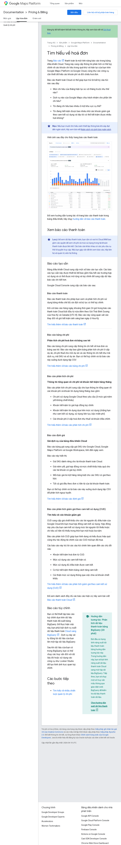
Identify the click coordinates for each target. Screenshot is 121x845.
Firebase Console (89, 829)
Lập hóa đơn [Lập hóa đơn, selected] (21, 18)
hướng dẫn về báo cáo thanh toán (89, 219)
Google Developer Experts (53, 817)
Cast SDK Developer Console (94, 838)
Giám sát (36, 18)
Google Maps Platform (80, 43)
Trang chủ (51, 43)
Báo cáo (57, 60)
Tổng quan (55, 3)
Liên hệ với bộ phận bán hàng (100, 12)
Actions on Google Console (93, 834)
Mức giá (7, 18)
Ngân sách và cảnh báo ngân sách (96, 129)
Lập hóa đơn (72, 46)
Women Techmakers (51, 826)
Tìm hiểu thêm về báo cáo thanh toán (65, 324)
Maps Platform (24, 3)
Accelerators (47, 821)
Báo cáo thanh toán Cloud (59, 600)
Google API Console (90, 816)
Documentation (13, 12)
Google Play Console (90, 825)
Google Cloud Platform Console (95, 820)
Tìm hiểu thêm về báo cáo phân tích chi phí (68, 425)
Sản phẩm (69, 3)
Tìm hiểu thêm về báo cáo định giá (64, 498)
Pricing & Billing (38, 12)
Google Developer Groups (53, 812)
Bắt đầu (74, 12)
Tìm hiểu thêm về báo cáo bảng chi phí (66, 366)
